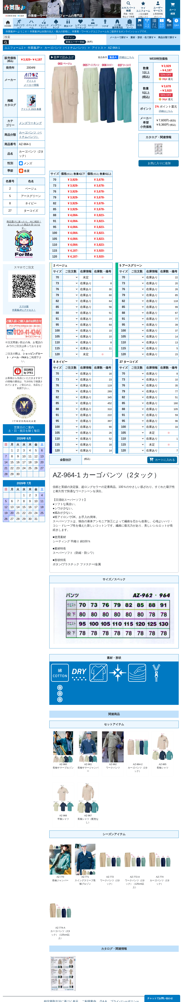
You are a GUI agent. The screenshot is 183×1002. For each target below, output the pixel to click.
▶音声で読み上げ (62, 57)
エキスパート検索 (128, 9)
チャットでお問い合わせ (160, 998)
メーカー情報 (31, 85)
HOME (7, 24)
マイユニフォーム (143, 10)
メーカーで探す (118, 37)
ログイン (69, 37)
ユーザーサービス (158, 9)
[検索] (30, 37)
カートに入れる (162, 459)
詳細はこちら (126, 57)
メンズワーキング (30, 123)
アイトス (97, 47)
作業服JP (33, 47)
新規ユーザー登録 (75, 42)
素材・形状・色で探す (142, 37)
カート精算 (172, 9)
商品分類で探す (166, 37)
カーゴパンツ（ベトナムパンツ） (65, 47)
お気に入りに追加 (159, 163)
